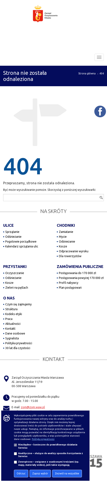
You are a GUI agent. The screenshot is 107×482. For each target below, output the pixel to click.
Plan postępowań (70, 287)
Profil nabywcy (68, 282)
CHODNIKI (66, 225)
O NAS (9, 298)
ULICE (8, 225)
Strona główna (87, 73)
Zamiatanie (66, 231)
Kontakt (10, 328)
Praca (8, 319)
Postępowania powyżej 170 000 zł (81, 278)
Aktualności (12, 323)
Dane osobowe (15, 333)
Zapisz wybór (40, 473)
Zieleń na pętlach (16, 287)
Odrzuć (21, 473)
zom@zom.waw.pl (33, 407)
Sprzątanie (12, 231)
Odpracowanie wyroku (73, 251)
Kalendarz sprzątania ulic (21, 246)
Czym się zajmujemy (18, 304)
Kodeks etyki (13, 314)
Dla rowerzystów (70, 256)
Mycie (63, 236)
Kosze (63, 246)
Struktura (11, 309)
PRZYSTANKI (15, 266)
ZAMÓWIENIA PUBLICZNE (80, 266)
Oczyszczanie (14, 273)
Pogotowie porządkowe (21, 241)
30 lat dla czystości (17, 348)
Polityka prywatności (18, 343)
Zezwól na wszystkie (67, 473)
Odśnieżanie (13, 236)
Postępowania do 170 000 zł (77, 273)
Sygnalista (12, 338)
